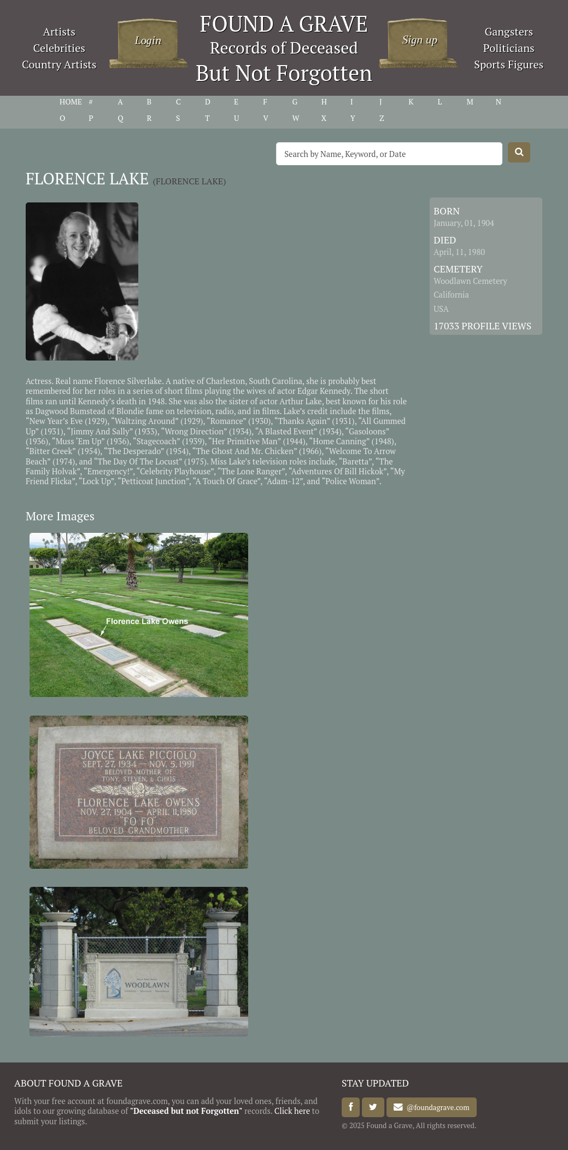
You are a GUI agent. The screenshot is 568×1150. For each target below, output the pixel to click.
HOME (71, 102)
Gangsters (508, 31)
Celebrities (59, 47)
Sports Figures (508, 64)
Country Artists (59, 64)
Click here (292, 1111)
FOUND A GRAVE (284, 23)
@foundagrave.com (436, 1107)
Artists (59, 31)
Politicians (509, 47)
